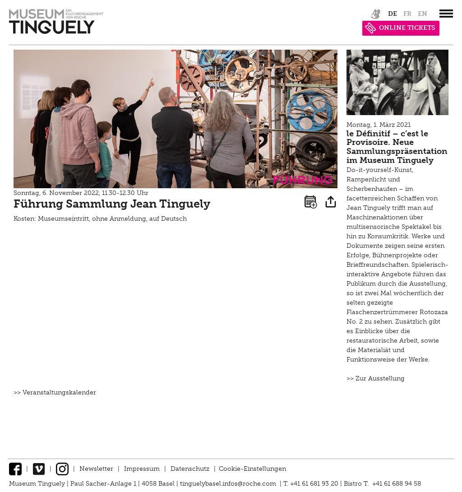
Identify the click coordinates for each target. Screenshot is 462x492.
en (422, 14)
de (392, 14)
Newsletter (96, 469)
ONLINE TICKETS (400, 28)
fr (407, 14)
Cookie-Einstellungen (252, 469)
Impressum (142, 469)
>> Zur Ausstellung (375, 378)
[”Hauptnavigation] (446, 13)
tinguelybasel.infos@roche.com (229, 483)
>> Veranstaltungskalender (55, 392)
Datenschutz (190, 469)
